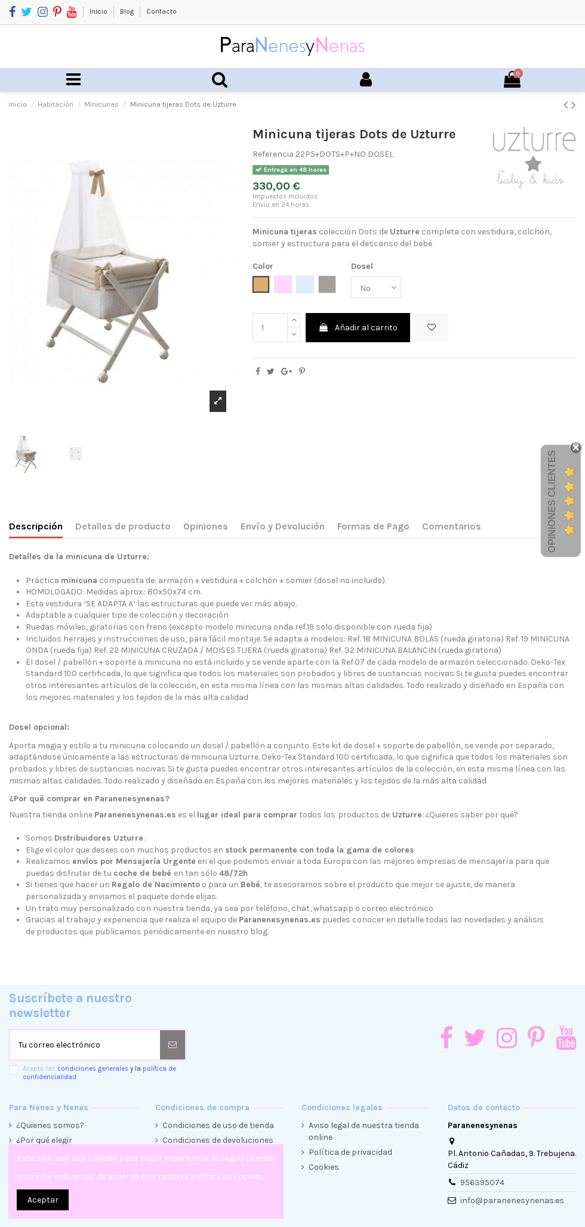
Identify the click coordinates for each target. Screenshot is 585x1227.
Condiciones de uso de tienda (218, 1125)
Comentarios (451, 526)
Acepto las (99, 1072)
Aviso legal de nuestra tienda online (364, 1131)
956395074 (482, 1183)
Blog (128, 11)
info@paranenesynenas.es (512, 1200)
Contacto (161, 11)
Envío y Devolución (283, 526)
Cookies (324, 1167)
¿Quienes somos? (50, 1125)
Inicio (99, 11)
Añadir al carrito (358, 328)
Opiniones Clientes (552, 501)
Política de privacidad (350, 1152)
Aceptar (43, 1200)
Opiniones (205, 526)
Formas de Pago (373, 526)
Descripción (36, 526)
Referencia (273, 154)
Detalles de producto (123, 526)
